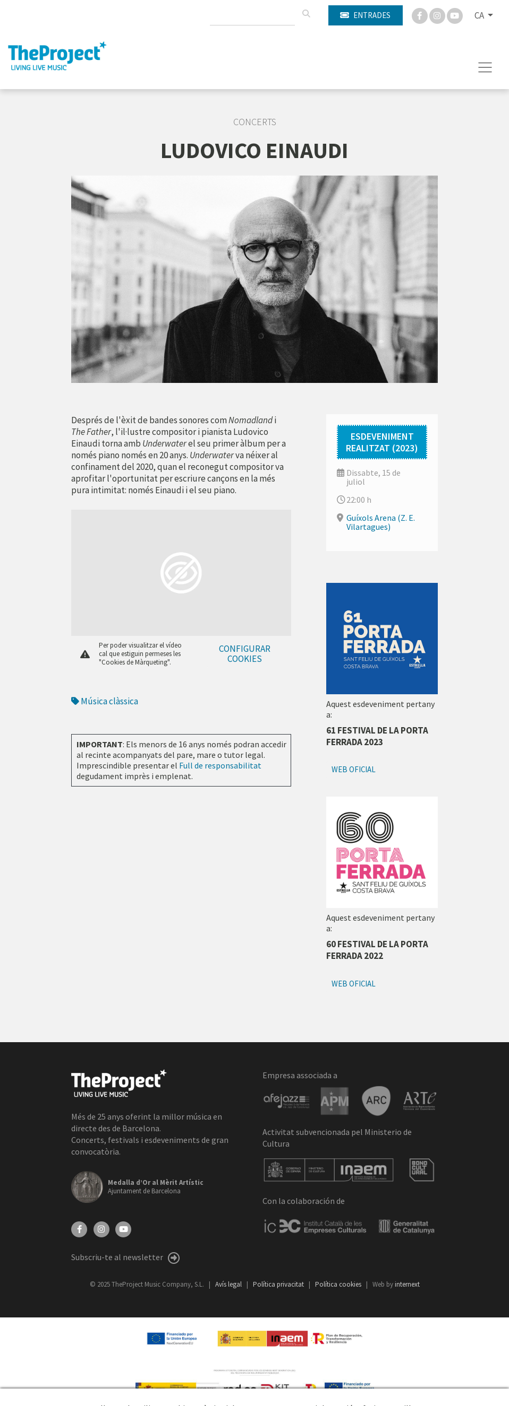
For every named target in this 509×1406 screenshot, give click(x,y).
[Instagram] (438, 15)
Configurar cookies (244, 654)
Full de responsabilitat (220, 765)
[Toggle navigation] (485, 67)
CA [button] (480, 15)
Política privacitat (279, 1284)
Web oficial (354, 769)
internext (407, 1284)
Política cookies (339, 1284)
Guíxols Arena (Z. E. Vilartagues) (380, 522)
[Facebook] (420, 15)
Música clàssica (104, 701)
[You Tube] (455, 15)
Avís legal (229, 1284)
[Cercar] (306, 13)
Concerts (254, 122)
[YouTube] (123, 1228)
